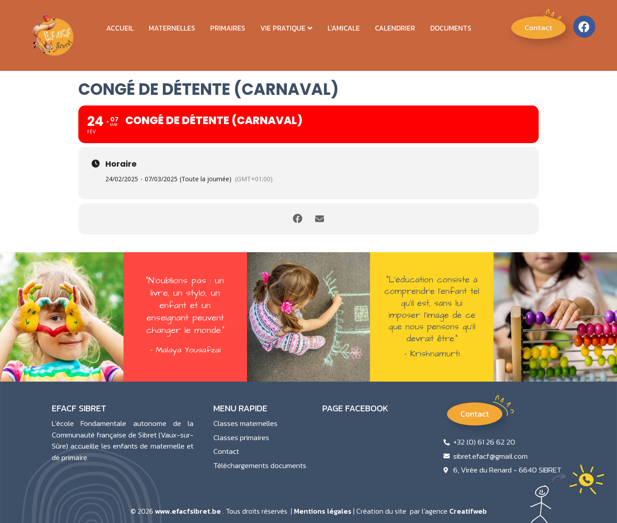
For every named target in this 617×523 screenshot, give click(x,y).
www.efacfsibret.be (188, 511)
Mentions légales (322, 511)
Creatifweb (468, 511)
